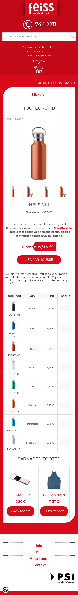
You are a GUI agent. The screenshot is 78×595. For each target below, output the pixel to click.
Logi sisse (42, 82)
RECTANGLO (20, 495)
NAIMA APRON (54, 495)
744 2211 (45, 24)
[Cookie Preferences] (5, 589)
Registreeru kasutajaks (62, 82)
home (8, 119)
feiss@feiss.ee (43, 55)
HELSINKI (18, 119)
